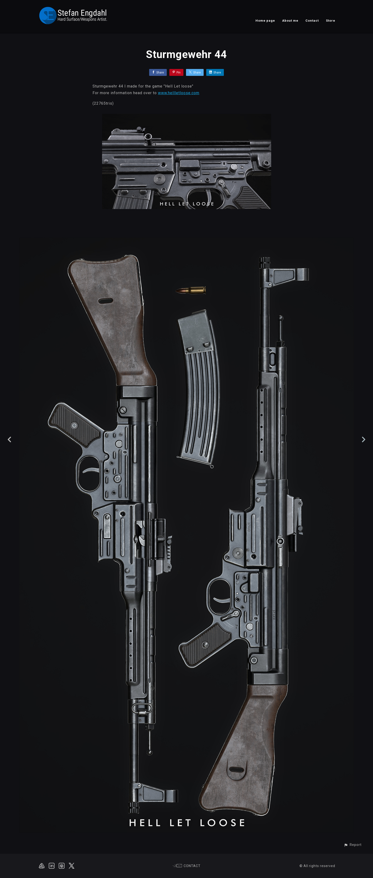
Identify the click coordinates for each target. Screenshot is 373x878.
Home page (265, 20)
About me (290, 20)
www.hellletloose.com (178, 93)
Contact (312, 20)
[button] (352, 845)
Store (330, 20)
